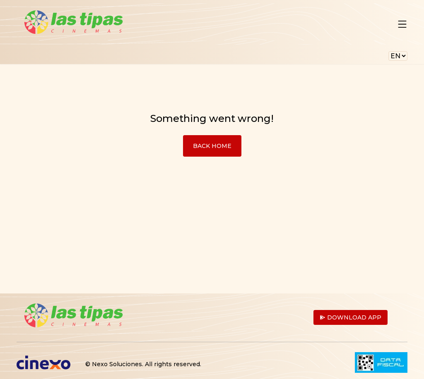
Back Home (212, 146)
